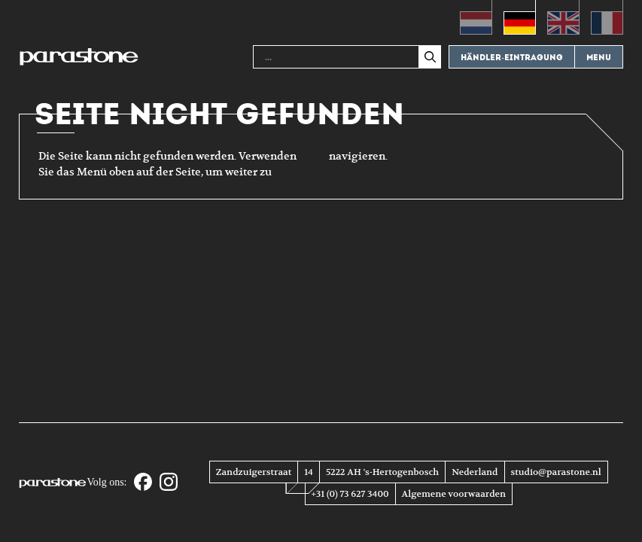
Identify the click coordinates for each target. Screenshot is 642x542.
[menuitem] (476, 17)
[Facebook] (143, 483)
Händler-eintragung (512, 57)
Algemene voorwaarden (454, 494)
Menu (598, 57)
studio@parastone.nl (556, 472)
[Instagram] (169, 483)
